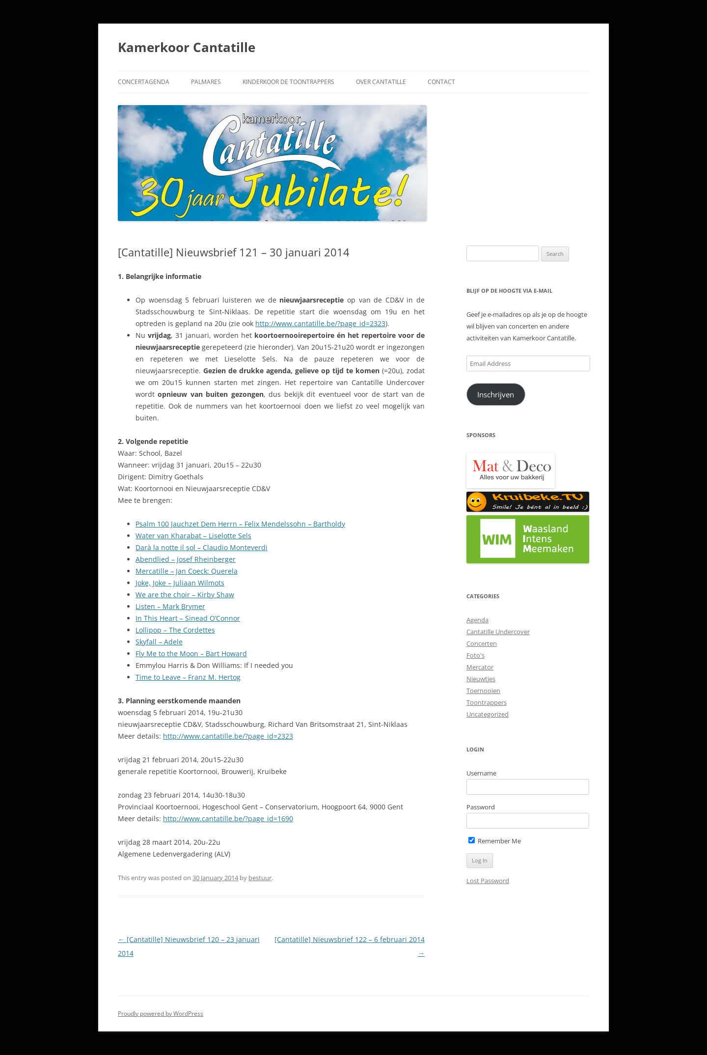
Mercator (479, 667)
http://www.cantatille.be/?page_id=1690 (228, 818)
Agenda (477, 619)
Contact (441, 82)
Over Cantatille (381, 82)
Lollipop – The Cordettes (175, 630)
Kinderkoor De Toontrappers (288, 82)
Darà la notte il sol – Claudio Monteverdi (202, 547)
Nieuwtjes (480, 678)
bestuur (260, 877)
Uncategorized (487, 714)
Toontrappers (486, 702)
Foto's (475, 655)
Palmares (206, 82)
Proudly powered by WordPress (160, 1013)
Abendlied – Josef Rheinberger (186, 559)
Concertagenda (143, 82)
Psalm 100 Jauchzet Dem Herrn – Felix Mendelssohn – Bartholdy (240, 523)
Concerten (481, 643)
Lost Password (487, 880)
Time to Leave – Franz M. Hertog (188, 677)
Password (480, 807)
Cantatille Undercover (498, 631)
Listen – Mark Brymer (170, 606)
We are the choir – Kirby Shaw (185, 594)
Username (481, 773)
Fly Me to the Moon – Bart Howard (191, 653)
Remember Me (494, 840)
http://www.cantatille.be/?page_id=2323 (320, 323)
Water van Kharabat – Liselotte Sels (193, 535)
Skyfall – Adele (159, 641)
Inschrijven (495, 394)
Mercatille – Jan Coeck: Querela (187, 571)
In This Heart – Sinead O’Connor (188, 618)
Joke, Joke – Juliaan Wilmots (180, 582)
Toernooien (483, 690)
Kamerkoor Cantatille (186, 47)
